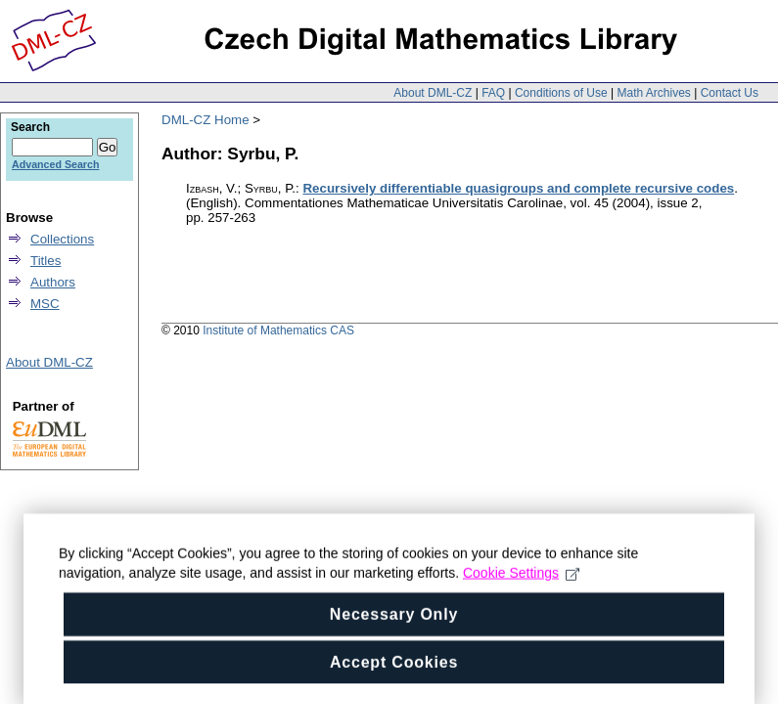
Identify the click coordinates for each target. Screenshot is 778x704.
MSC (45, 303)
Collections (62, 239)
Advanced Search (55, 164)
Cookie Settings (521, 592)
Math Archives (653, 93)
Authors (52, 282)
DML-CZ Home (205, 119)
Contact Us (729, 93)
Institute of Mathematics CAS (278, 330)
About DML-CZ (432, 93)
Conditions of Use (561, 93)
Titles (45, 260)
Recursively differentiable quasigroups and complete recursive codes (518, 188)
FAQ (493, 93)
